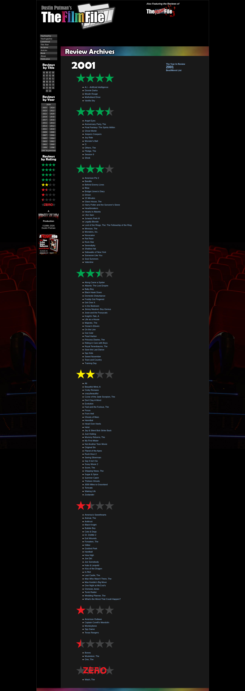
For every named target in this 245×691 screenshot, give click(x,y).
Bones (88, 653)
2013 (45, 126)
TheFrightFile (46, 39)
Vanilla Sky (90, 100)
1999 (45, 147)
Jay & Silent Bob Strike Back (98, 430)
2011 (45, 129)
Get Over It (90, 302)
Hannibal (89, 420)
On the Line (90, 329)
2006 (52, 135)
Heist (87, 427)
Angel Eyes (90, 121)
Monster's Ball (91, 141)
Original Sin (90, 447)
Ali (86, 383)
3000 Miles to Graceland (96, 484)
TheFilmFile (45, 36)
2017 (45, 120)
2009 (45, 132)
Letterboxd (45, 41)
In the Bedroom (92, 306)
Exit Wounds (91, 538)
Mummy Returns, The (95, 437)
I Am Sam (89, 215)
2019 (45, 117)
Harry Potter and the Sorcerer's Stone (102, 205)
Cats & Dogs (91, 531)
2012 (52, 126)
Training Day (91, 363)
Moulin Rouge (91, 94)
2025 (45, 107)
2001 (45, 144)
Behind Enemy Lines (94, 185)
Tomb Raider (91, 592)
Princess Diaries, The (95, 340)
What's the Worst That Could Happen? (103, 599)
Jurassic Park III (92, 218)
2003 (45, 141)
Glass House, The (93, 201)
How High (89, 555)
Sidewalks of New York (95, 252)
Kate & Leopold (92, 565)
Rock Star (89, 242)
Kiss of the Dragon (93, 568)
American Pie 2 (92, 178)
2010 (52, 129)
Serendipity (90, 245)
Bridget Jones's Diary (95, 191)
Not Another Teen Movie (96, 444)
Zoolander (89, 494)
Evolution (89, 403)
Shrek (87, 158)
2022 (52, 110)
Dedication (45, 59)
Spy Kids (89, 353)
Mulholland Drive (92, 97)
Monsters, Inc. (91, 232)
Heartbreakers (91, 208)
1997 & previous (49, 150)
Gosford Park (91, 548)
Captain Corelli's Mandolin (97, 622)
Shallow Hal (90, 249)
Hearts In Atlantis (93, 212)
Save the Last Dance (94, 349)
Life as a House (92, 319)
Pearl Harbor (91, 336)
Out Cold (89, 333)
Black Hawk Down (93, 292)
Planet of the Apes (93, 451)
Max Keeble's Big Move (96, 582)
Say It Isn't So (91, 461)
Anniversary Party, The (95, 124)
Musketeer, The (92, 656)
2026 (49, 104)
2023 (45, 110)
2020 (52, 113)
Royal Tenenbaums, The (96, 346)
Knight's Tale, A (92, 316)
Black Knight (90, 525)
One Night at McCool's (95, 585)
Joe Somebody (92, 562)
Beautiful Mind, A (93, 387)
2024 (52, 107)
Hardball (89, 552)
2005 (45, 138)
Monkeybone (91, 626)
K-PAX (88, 572)
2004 (52, 138)
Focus (88, 410)
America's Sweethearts (95, 515)
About (43, 56)
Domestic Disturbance (95, 296)
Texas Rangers (92, 632)
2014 (52, 123)
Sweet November (93, 356)
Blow (87, 188)
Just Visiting (90, 434)
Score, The (90, 467)
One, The (89, 659)
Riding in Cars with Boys (96, 343)
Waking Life (90, 491)
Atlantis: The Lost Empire (96, 285)
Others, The (90, 148)
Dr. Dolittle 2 (90, 535)
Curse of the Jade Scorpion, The (100, 397)
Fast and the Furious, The (97, 407)
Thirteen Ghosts (92, 481)
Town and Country (93, 360)
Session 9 (89, 154)
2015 (45, 123)
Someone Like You (93, 255)
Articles (43, 50)
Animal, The (90, 518)
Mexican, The (91, 228)
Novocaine (90, 235)
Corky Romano (92, 390)
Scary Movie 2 (91, 464)
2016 (52, 120)
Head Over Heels (93, 424)
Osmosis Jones (92, 589)
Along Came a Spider (95, 282)
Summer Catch (92, 478)
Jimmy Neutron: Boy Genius (98, 309)
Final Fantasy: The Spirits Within (100, 127)
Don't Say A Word (93, 400)
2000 (52, 144)
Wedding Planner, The (95, 595)
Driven (88, 195)
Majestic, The (91, 323)
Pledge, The (90, 151)
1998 (52, 147)
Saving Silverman (93, 457)
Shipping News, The (94, 471)
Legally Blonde (92, 221)
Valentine (89, 262)
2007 (45, 135)
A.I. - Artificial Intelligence (96, 87)
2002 (52, 141)
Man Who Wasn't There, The (98, 579)
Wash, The (90, 679)
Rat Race (89, 238)
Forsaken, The (91, 541)
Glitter (87, 545)
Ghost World (90, 131)
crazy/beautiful (91, 393)
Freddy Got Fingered (94, 299)
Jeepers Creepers (93, 134)
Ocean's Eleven (92, 326)
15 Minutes (90, 198)
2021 (45, 113)
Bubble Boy (90, 528)
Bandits (88, 181)
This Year (44, 44)
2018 (52, 117)
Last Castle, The (92, 575)
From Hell (89, 413)
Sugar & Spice (91, 474)
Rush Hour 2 (91, 454)
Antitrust (88, 521)
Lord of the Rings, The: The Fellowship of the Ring (108, 225)
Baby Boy (89, 289)
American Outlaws (93, 619)
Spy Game (90, 629)
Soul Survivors (91, 259)
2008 (52, 132)
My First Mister (92, 440)
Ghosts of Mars (92, 417)
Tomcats (89, 488)
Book (42, 53)
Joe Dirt (88, 558)
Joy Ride (89, 137)
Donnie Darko (91, 90)
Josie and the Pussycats (96, 312)
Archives (44, 47)
